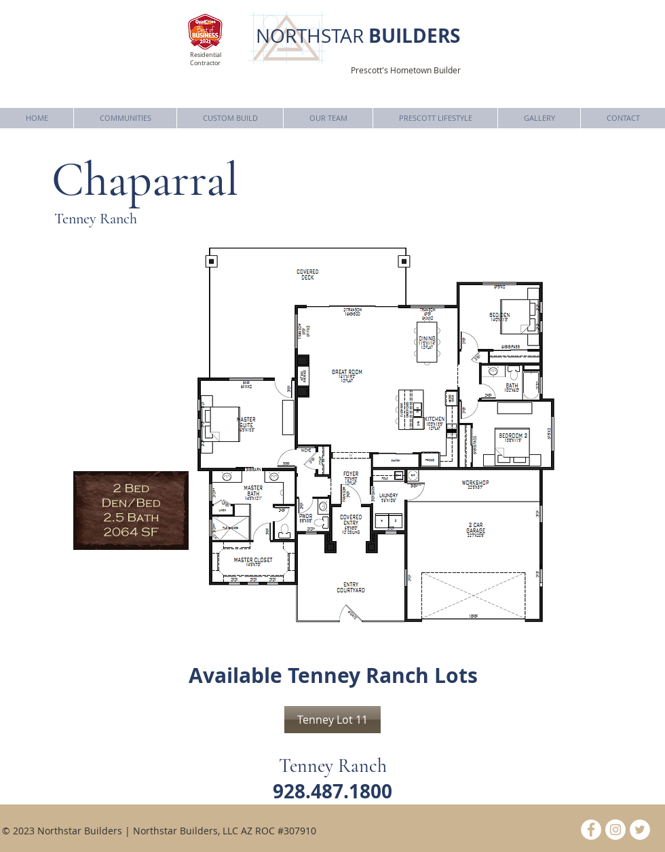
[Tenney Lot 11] (332, 719)
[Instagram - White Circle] (615, 829)
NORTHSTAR (358, 35)
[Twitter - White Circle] (640, 829)
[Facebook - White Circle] (591, 829)
